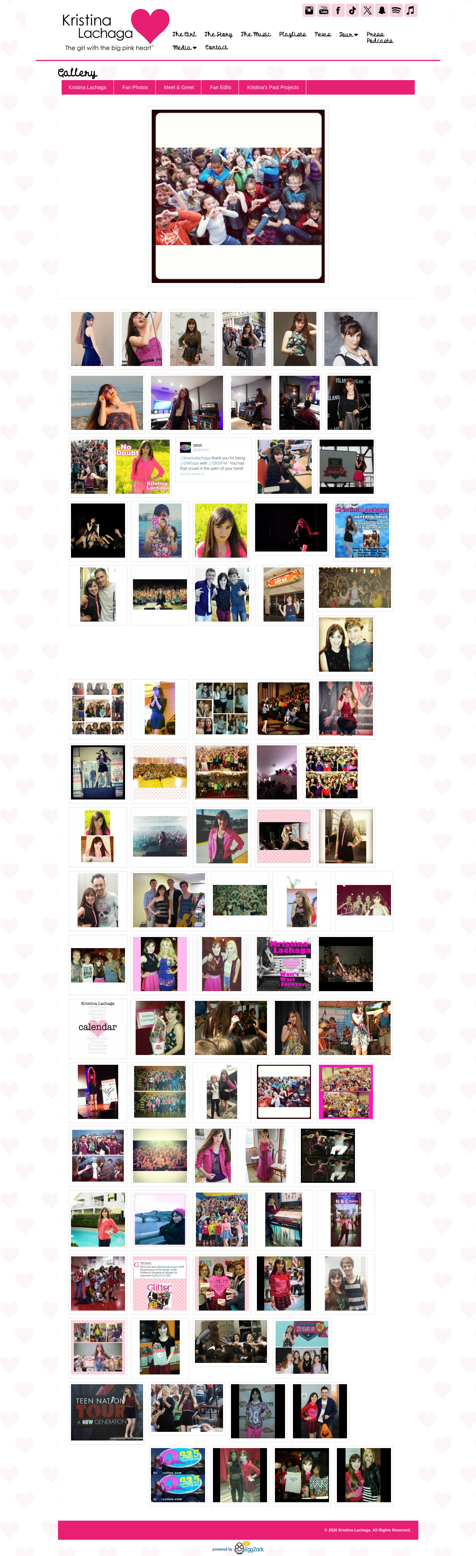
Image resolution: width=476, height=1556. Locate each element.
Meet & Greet (179, 87)
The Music (256, 34)
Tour (348, 34)
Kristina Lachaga (87, 87)
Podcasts (380, 41)
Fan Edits (220, 87)
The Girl (184, 34)
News (323, 34)
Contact (216, 47)
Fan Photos (135, 87)
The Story (218, 34)
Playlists (292, 34)
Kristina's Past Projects (273, 87)
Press (375, 34)
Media (185, 47)
